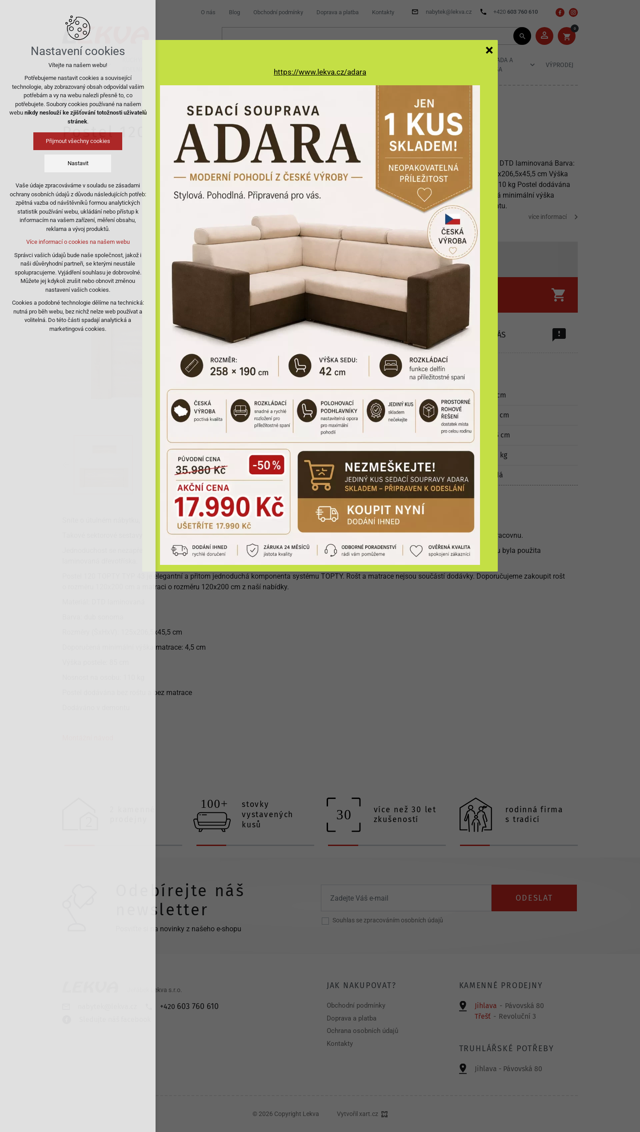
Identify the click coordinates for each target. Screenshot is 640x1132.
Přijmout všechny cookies (78, 141)
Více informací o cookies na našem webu (78, 241)
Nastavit (78, 163)
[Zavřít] (489, 49)
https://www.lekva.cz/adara (320, 72)
